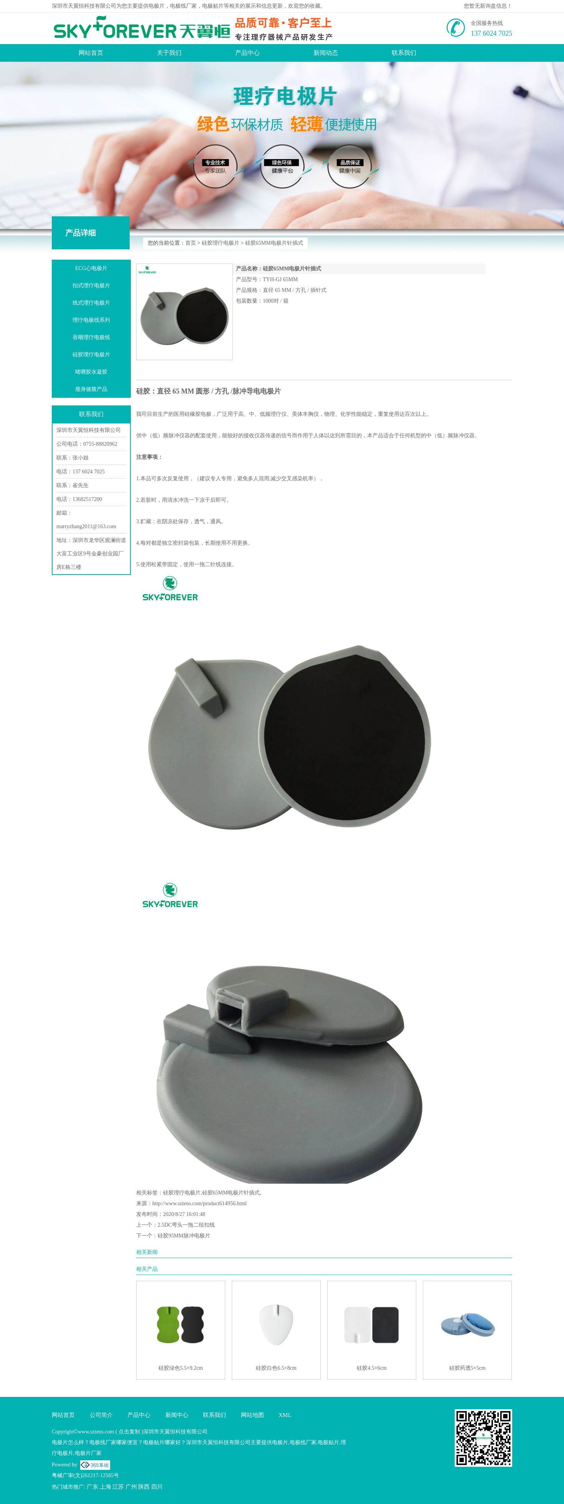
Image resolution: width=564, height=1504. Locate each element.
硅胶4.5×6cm (372, 1368)
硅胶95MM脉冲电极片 (184, 1236)
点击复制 (129, 1432)
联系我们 (404, 52)
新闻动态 (325, 52)
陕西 (144, 1487)
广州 (131, 1487)
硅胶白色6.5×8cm (276, 1368)
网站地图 (252, 1415)
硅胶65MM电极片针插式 (274, 243)
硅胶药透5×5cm (467, 1368)
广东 (92, 1487)
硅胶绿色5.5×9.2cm (180, 1368)
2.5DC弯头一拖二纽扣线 (186, 1225)
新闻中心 (176, 1415)
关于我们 (169, 52)
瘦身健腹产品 (91, 389)
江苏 (118, 1487)
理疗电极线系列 (91, 320)
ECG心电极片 (91, 268)
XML (285, 1415)
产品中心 (247, 52)
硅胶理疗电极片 (220, 243)
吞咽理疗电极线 (91, 337)
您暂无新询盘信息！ (488, 6)
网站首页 (91, 52)
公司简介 (101, 1415)
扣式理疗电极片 (91, 285)
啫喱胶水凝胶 (91, 372)
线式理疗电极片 (91, 303)
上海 (105, 1487)
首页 (190, 243)
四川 (157, 1487)
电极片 (156, 6)
